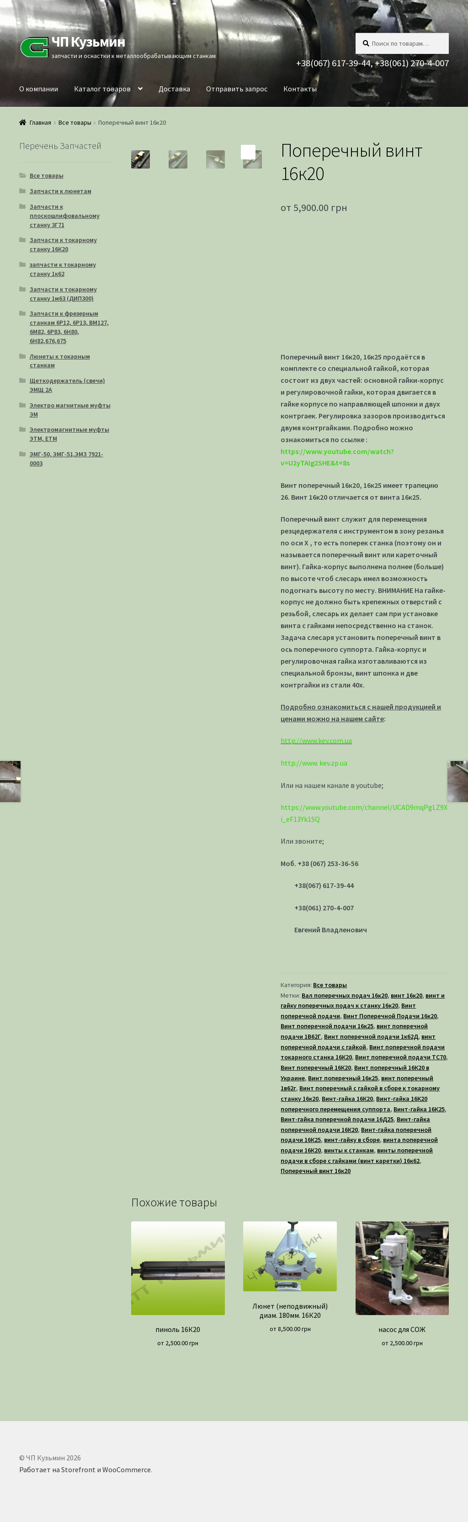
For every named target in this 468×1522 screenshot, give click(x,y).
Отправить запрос (236, 88)
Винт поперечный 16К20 (316, 1067)
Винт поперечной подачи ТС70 (400, 1057)
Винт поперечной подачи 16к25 (327, 1026)
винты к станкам (349, 1150)
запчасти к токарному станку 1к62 (63, 269)
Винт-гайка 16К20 (347, 1098)
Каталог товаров (102, 88)
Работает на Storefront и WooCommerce (85, 1469)
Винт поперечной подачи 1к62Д (371, 1036)
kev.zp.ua (333, 762)
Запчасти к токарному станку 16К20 (63, 244)
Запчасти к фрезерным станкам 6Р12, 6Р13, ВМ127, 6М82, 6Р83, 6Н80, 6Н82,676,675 (69, 326)
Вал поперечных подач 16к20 (345, 995)
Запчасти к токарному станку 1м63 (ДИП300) (63, 293)
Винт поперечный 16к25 (343, 1078)
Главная (40, 122)
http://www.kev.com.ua (316, 740)
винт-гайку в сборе (352, 1140)
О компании (38, 88)
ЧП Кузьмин (88, 41)
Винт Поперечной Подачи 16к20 (390, 1016)
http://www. (299, 762)
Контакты (300, 88)
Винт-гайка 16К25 (419, 1109)
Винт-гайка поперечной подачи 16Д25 (337, 1119)
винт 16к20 (406, 995)
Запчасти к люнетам (60, 191)
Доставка (174, 88)
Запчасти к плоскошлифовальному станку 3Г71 (65, 215)
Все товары (74, 122)
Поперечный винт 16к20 (316, 1171)
